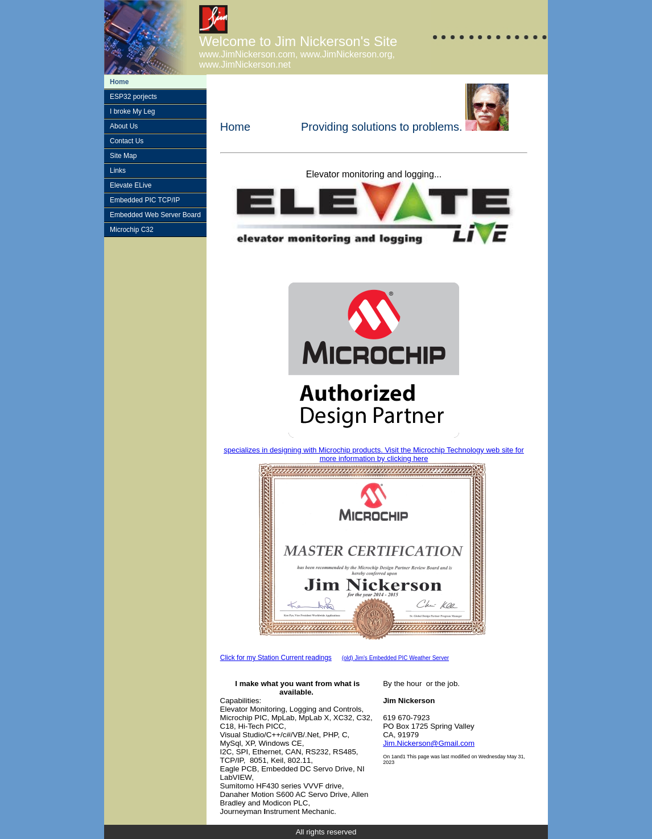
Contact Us (126, 141)
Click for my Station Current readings (276, 658)
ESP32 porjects (133, 97)
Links (118, 171)
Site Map (123, 156)
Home (119, 82)
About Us (124, 126)
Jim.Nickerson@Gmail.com (428, 743)
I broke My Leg (132, 111)
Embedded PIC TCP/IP (145, 200)
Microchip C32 (132, 230)
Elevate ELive (130, 185)
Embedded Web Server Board (155, 215)
